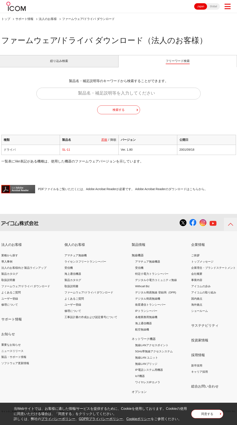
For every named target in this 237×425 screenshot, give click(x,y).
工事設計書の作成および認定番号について (90, 321)
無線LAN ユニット (146, 362)
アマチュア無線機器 (147, 266)
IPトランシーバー (146, 315)
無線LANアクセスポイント (151, 350)
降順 (113, 144)
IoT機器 (140, 381)
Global (213, 6)
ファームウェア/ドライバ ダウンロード (25, 291)
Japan (200, 6)
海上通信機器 (72, 278)
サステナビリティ (205, 330)
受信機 (68, 272)
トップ (5, 19)
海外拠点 (196, 309)
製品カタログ (9, 278)
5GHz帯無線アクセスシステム (154, 356)
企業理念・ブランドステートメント (213, 272)
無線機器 (138, 260)
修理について (9, 309)
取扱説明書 (8, 285)
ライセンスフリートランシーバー (85, 266)
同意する (207, 415)
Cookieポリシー (138, 419)
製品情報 (138, 249)
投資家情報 (199, 345)
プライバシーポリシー (58, 419)
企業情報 (198, 249)
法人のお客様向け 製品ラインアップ (24, 272)
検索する (119, 114)
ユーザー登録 (9, 303)
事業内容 (196, 285)
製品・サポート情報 (13, 361)
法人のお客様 (48, 19)
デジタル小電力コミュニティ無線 (156, 285)
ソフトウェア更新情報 (15, 368)
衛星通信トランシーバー (150, 309)
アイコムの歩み (201, 291)
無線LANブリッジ (146, 368)
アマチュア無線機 (75, 260)
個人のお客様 (74, 249)
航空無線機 (142, 334)
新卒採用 (196, 370)
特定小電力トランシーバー (151, 278)
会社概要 (196, 278)
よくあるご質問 (11, 297)
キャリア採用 (199, 376)
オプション (139, 396)
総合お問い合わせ (205, 391)
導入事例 (6, 266)
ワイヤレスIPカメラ (147, 387)
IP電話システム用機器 (149, 374)
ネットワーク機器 (144, 343)
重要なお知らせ (11, 349)
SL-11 (66, 154)
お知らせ (8, 339)
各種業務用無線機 (146, 321)
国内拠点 (196, 303)
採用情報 (198, 360)
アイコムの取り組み (203, 297)
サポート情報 (24, 19)
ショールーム (199, 315)
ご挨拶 (195, 260)
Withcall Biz (142, 291)
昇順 (104, 144)
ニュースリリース (12, 355)
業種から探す (9, 260)
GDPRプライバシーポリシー (101, 419)
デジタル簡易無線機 (147, 303)
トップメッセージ (202, 266)
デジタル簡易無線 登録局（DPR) (155, 297)
